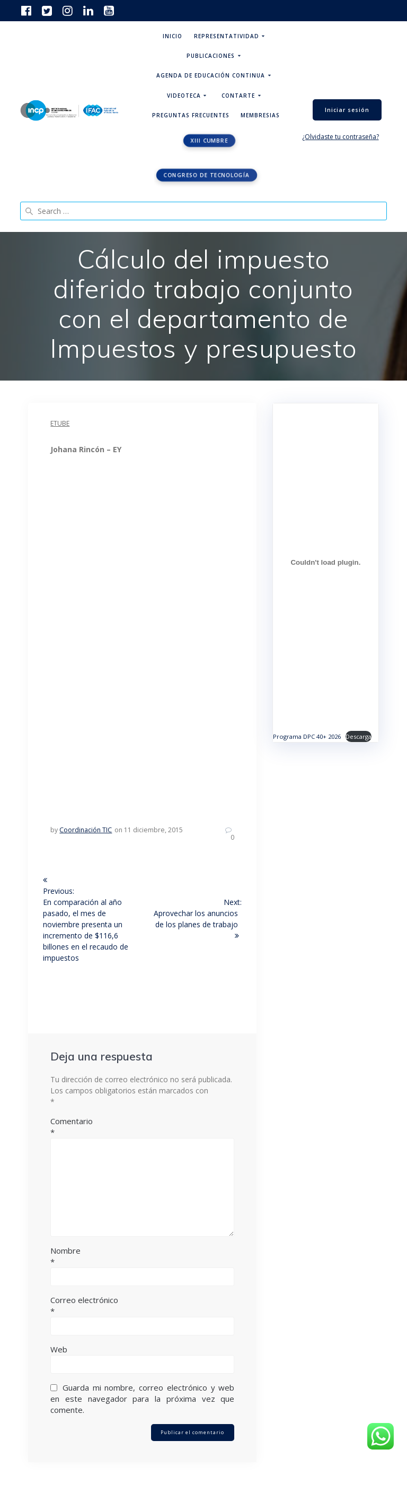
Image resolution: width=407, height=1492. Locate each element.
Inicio (172, 36)
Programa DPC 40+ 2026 (307, 736)
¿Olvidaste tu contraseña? (340, 136)
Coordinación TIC (85, 829)
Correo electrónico (142, 1306)
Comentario (142, 1127)
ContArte (238, 95)
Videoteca (184, 95)
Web (58, 1349)
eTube (59, 423)
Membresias (260, 115)
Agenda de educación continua (210, 75)
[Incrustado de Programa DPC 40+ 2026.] (325, 562)
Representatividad (226, 36)
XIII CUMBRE (209, 140)
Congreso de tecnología (206, 175)
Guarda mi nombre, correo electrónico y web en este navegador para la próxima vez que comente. (142, 1398)
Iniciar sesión (347, 110)
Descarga (358, 736)
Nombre (142, 1256)
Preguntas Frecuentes (190, 115)
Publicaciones (211, 55)
